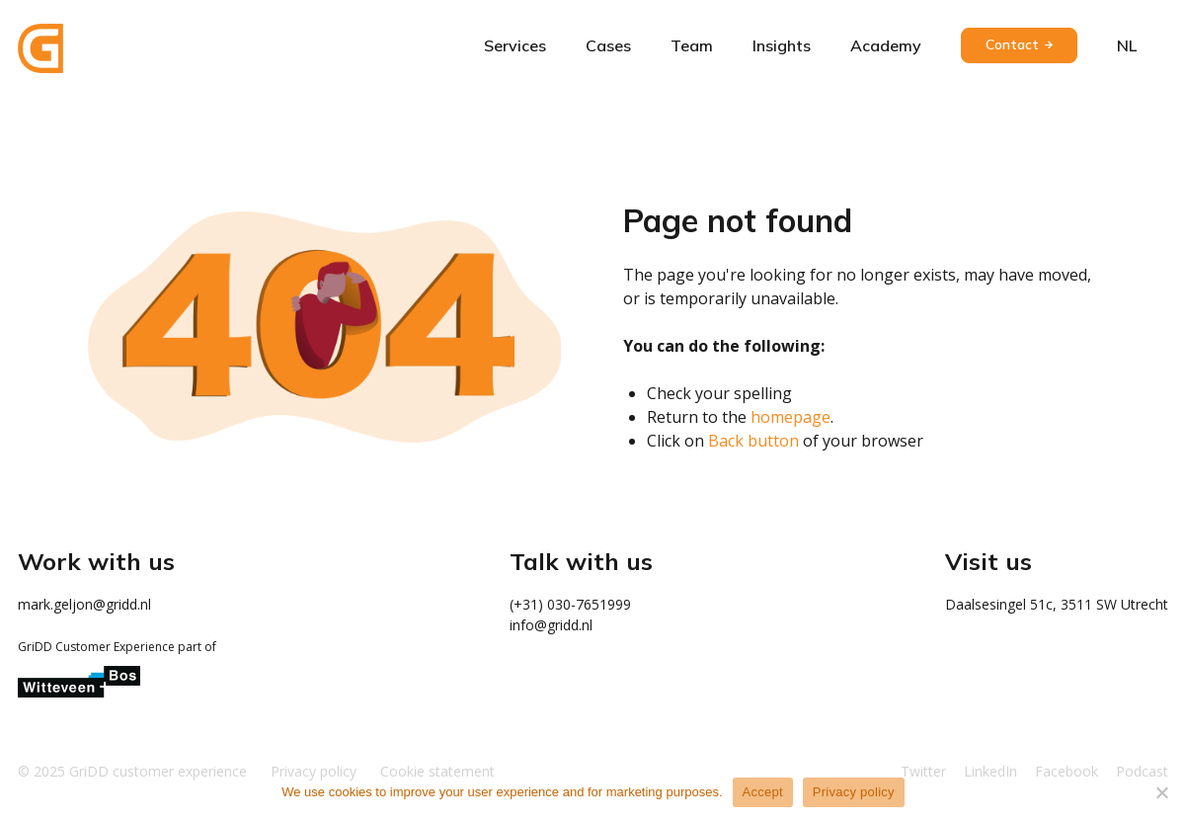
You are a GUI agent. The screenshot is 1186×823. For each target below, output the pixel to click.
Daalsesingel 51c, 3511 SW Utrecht (1056, 604)
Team (692, 45)
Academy (885, 45)
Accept (763, 791)
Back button (753, 441)
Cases (608, 45)
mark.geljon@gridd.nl (84, 604)
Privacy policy (854, 791)
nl (1127, 45)
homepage (790, 417)
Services (515, 45)
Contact (1012, 44)
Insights (781, 45)
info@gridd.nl (551, 625)
